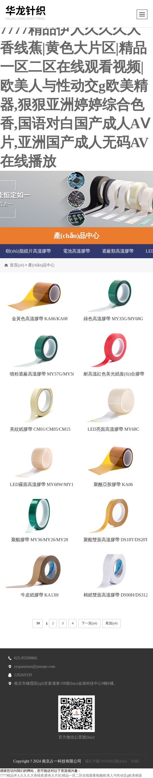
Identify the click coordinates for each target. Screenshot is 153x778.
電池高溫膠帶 (76, 251)
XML (135, 761)
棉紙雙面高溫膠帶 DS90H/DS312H (117, 595)
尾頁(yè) (111, 623)
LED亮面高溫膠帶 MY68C (113, 429)
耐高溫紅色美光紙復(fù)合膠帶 (114, 374)
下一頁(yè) (89, 623)
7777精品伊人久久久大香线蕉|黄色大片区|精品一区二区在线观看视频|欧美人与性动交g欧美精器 (71, 775)
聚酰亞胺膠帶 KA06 (113, 484)
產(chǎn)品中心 (41, 265)
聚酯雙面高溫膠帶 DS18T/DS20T (116, 539)
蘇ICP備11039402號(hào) (106, 761)
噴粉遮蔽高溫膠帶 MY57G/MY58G (44, 374)
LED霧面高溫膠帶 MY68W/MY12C (44, 484)
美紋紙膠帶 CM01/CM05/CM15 (40, 429)
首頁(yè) (17, 265)
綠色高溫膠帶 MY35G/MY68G (113, 318)
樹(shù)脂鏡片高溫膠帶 (28, 251)
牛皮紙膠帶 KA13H (40, 595)
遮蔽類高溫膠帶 (118, 251)
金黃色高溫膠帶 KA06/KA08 (40, 318)
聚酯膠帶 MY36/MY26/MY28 (39, 539)
